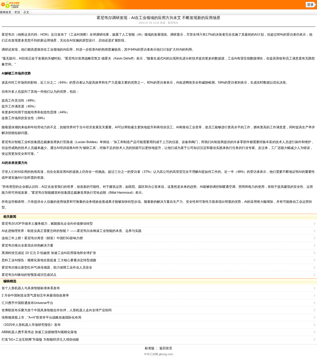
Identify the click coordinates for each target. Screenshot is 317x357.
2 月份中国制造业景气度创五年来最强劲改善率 (35, 295)
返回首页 (165, 348)
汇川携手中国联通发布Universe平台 (27, 303)
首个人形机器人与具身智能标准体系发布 (31, 288)
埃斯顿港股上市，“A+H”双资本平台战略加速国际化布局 (41, 317)
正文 (26, 12)
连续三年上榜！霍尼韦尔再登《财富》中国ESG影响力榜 (42, 238)
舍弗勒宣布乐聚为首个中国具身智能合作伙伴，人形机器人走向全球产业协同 (57, 310)
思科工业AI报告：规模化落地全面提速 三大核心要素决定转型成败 (49, 260)
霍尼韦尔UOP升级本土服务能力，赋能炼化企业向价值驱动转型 (47, 223)
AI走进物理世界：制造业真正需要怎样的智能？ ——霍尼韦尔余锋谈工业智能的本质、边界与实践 (72, 231)
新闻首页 (5, 12)
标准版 (149, 348)
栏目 (17, 12)
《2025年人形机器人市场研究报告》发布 (31, 324)
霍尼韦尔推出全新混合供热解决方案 (27, 245)
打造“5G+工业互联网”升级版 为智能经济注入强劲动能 (40, 339)
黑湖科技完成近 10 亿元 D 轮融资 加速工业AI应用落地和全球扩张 (49, 253)
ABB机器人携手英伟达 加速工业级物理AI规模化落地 (39, 332)
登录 (310, 4)
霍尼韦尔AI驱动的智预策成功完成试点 (29, 274)
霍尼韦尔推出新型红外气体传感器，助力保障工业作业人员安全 (47, 267)
